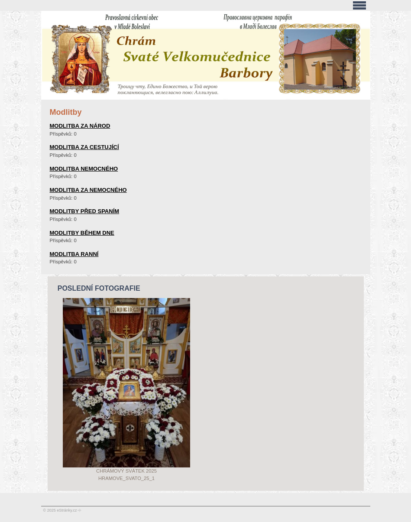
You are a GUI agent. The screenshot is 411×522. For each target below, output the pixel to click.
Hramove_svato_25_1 (126, 478)
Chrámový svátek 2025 (126, 470)
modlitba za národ (80, 126)
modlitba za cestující (84, 147)
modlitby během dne (82, 233)
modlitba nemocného (84, 168)
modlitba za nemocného (88, 190)
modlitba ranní (74, 254)
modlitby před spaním (85, 211)
